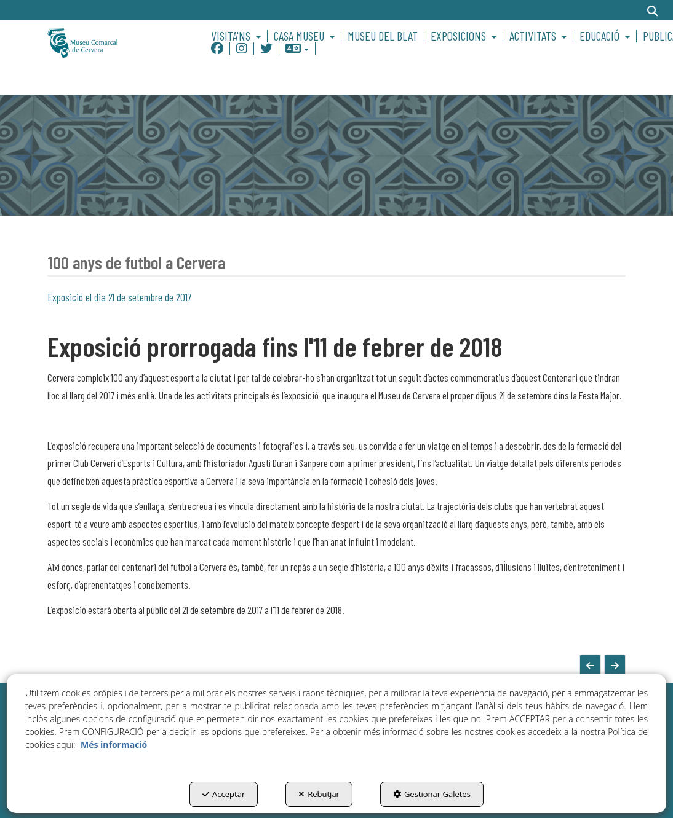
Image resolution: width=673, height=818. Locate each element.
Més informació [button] (114, 744)
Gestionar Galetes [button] (432, 794)
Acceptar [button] (223, 794)
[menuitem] (238, 36)
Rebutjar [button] (319, 794)
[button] (112, 42)
